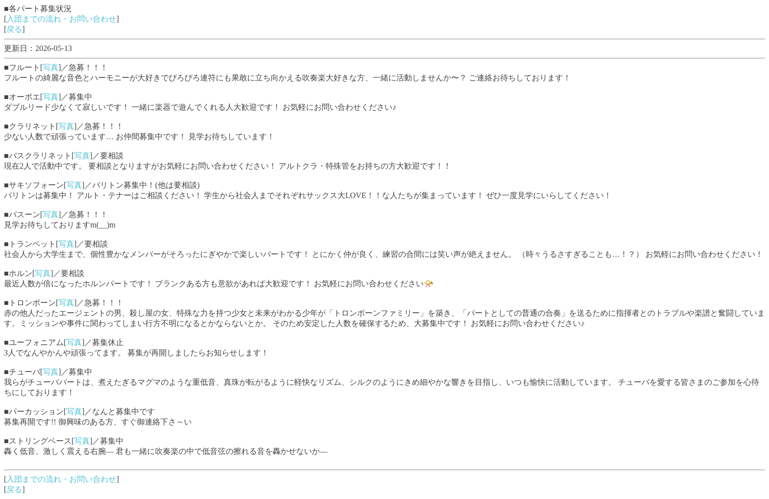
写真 (50, 67)
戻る (14, 29)
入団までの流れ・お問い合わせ (61, 19)
